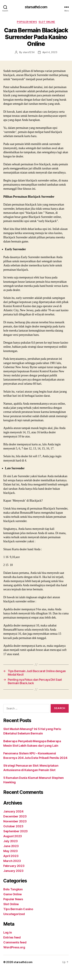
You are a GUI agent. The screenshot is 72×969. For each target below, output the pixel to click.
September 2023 (15, 831)
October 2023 (13, 826)
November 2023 (15, 821)
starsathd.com (36, 7)
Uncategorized (14, 914)
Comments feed (14, 942)
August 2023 (12, 836)
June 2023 (11, 846)
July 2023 (10, 841)
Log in (7, 932)
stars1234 (29, 52)
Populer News (27, 21)
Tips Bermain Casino (18, 909)
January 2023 (13, 871)
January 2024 (13, 811)
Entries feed (12, 937)
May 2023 (10, 851)
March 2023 (12, 861)
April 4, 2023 (49, 52)
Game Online (12, 894)
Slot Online (47, 21)
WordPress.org (14, 947)
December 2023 (15, 816)
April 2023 (10, 856)
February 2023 (13, 866)
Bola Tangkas (13, 889)
